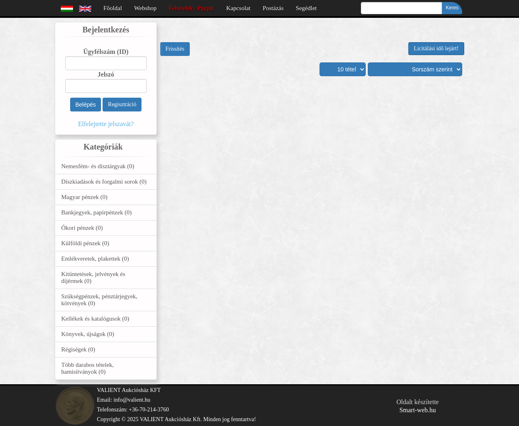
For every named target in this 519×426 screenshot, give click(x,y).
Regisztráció (122, 104)
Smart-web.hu (417, 410)
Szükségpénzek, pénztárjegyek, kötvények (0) (99, 299)
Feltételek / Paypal (191, 8)
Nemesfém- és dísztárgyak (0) (97, 166)
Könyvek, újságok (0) (87, 334)
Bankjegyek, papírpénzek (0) (96, 212)
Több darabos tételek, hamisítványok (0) (87, 368)
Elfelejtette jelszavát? (105, 123)
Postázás (273, 8)
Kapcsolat (238, 8)
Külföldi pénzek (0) (85, 243)
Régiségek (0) (78, 349)
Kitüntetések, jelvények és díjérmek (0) (93, 277)
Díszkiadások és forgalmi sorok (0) (104, 181)
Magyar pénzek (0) (84, 197)
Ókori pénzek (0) (82, 228)
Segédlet (306, 8)
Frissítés (174, 49)
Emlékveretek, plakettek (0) (95, 258)
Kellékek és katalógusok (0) (95, 318)
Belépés (85, 104)
